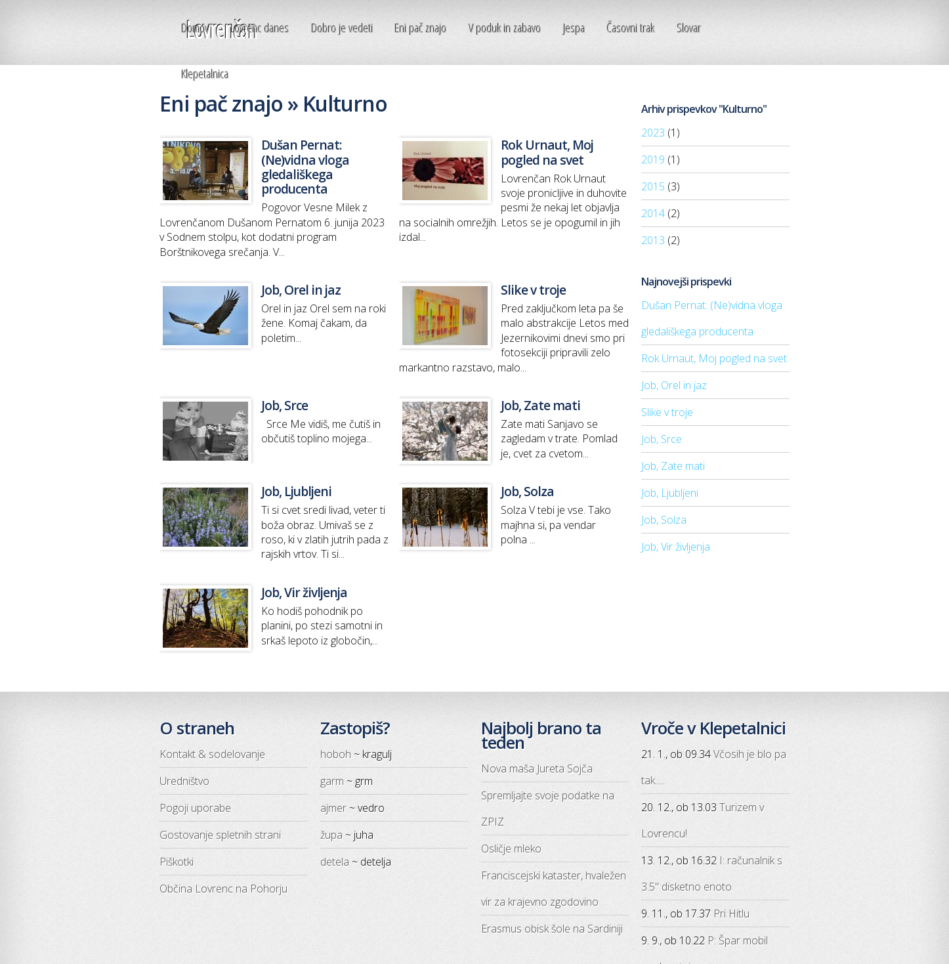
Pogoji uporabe (195, 808)
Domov (195, 28)
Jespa (574, 28)
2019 (653, 159)
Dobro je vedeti (342, 28)
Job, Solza (663, 520)
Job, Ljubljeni (669, 493)
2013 (653, 240)
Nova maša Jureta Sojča (537, 768)
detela (334, 861)
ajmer (333, 808)
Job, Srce (661, 439)
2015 (653, 186)
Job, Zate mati (673, 466)
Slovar (689, 28)
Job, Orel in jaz (674, 385)
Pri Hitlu (731, 913)
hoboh (335, 754)
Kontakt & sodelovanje (212, 754)
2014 (653, 213)
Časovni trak (631, 28)
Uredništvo (184, 781)
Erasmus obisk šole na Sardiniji (552, 928)
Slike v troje (667, 412)
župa (331, 835)
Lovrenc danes (260, 28)
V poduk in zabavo (505, 28)
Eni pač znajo (421, 28)
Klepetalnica (205, 74)
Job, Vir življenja (675, 546)
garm (332, 781)
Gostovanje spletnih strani (220, 835)
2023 (653, 132)
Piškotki (176, 861)
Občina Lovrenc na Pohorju (223, 888)
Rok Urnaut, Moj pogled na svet (714, 358)
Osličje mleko (511, 848)
